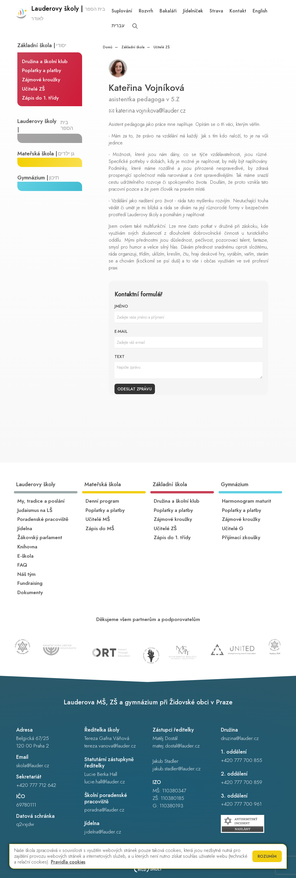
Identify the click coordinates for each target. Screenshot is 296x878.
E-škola (25, 556)
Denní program (102, 501)
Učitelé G (232, 528)
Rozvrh (147, 11)
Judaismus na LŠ (34, 510)
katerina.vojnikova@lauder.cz (151, 110)
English (261, 11)
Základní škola (132, 47)
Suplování (123, 11)
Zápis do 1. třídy (40, 98)
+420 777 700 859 (241, 782)
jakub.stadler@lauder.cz (177, 768)
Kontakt (239, 11)
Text (119, 356)
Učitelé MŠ (98, 519)
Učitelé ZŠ (33, 89)
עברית (119, 25)
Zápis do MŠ (100, 528)
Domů (107, 47)
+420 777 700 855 (241, 760)
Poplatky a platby (41, 70)
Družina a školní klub (45, 61)
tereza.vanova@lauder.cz (110, 746)
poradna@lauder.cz (104, 809)
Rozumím (267, 856)
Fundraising (29, 583)
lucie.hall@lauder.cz (104, 781)
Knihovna (27, 546)
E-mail (120, 331)
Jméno (121, 306)
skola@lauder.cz (32, 765)
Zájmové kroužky (41, 80)
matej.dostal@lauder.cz (176, 746)
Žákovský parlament (39, 537)
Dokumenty (30, 592)
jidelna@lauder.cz (102, 831)
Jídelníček (194, 11)
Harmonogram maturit (246, 501)
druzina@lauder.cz (240, 738)
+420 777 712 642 (36, 785)
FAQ (22, 565)
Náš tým (26, 574)
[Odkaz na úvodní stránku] (63, 19)
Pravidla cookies (68, 862)
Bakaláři (169, 11)
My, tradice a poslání (40, 501)
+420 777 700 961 (241, 804)
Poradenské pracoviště (42, 519)
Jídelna (24, 528)
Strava (217, 11)
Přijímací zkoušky (241, 537)
